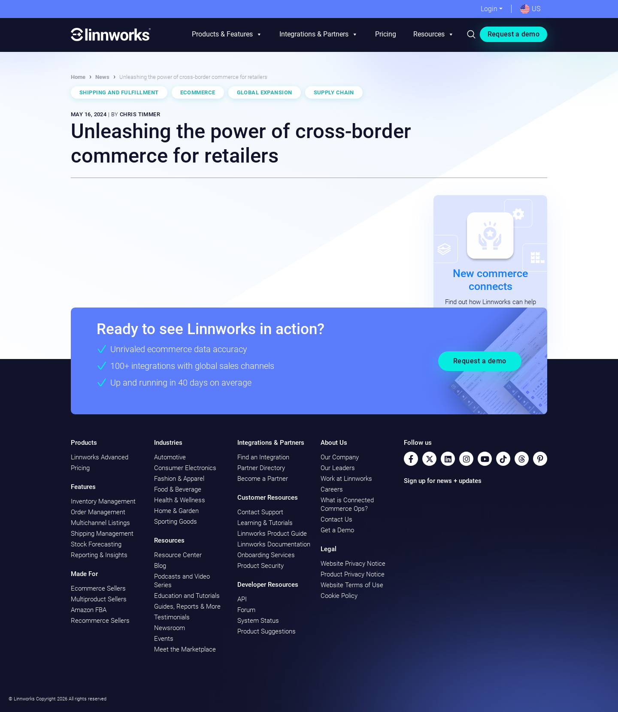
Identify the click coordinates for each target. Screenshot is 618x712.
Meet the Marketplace (185, 649)
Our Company (340, 457)
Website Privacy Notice (353, 563)
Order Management (98, 512)
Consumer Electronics (185, 468)
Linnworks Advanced (99, 457)
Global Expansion (264, 92)
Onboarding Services (266, 555)
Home (78, 77)
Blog (160, 566)
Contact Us (336, 519)
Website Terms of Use (352, 585)
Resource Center (178, 555)
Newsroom (169, 628)
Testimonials (172, 617)
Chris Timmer (140, 114)
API (242, 599)
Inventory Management (103, 501)
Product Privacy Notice (353, 574)
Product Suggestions (266, 631)
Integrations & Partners (318, 34)
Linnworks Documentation (273, 544)
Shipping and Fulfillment (119, 92)
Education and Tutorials (187, 596)
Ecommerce (197, 92)
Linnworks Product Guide (272, 533)
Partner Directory (261, 468)
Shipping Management (102, 533)
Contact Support (260, 512)
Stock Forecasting (96, 544)
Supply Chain (334, 92)
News (102, 77)
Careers (332, 489)
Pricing (385, 34)
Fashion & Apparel (179, 479)
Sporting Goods (175, 521)
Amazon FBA (88, 610)
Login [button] (489, 9)
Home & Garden (176, 511)
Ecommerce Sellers (98, 588)
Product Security (260, 566)
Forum (246, 610)
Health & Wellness (179, 500)
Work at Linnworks (346, 479)
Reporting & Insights (99, 555)
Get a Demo (337, 530)
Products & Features (227, 34)
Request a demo (513, 34)
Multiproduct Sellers (99, 599)
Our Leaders (338, 468)
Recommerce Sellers (100, 621)
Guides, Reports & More (187, 606)
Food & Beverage (177, 489)
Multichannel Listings (100, 523)
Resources (433, 34)
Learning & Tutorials (265, 523)
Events (163, 639)
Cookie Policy (339, 596)
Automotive (170, 457)
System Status (258, 621)
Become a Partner (262, 479)
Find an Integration (263, 457)
